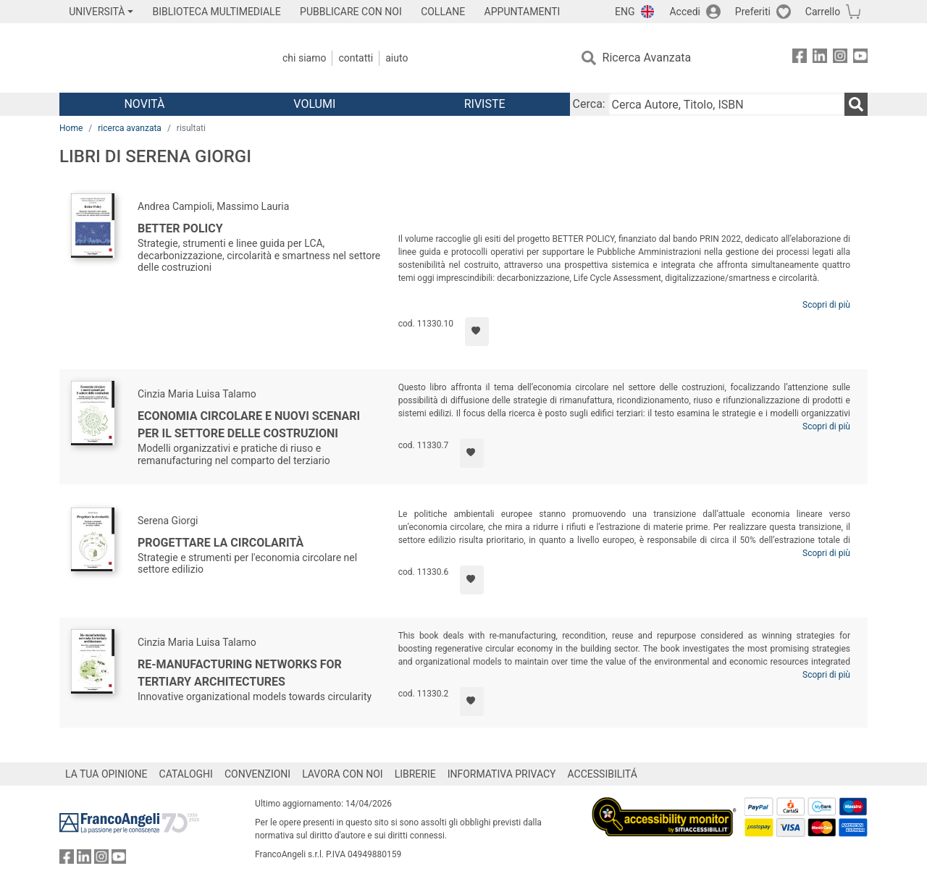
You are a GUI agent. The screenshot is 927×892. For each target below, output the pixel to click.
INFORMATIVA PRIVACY (502, 774)
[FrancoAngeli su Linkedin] (820, 58)
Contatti (355, 58)
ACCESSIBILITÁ (602, 774)
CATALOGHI (186, 774)
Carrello (822, 11)
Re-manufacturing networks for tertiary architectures (240, 673)
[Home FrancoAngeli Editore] (155, 58)
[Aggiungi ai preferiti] (477, 331)
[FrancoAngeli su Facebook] (799, 58)
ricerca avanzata (130, 128)
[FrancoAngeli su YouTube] (860, 58)
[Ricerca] (856, 104)
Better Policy (180, 228)
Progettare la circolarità (220, 543)
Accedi (684, 11)
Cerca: (589, 104)
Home (71, 128)
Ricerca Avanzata (647, 57)
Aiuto (396, 58)
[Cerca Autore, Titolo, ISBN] (726, 104)
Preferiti (753, 11)
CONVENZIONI (257, 774)
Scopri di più (826, 305)
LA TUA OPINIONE (106, 774)
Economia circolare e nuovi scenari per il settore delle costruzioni (249, 424)
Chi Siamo (304, 58)
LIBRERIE (415, 774)
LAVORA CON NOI (342, 774)
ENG (624, 11)
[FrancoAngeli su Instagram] (840, 58)
